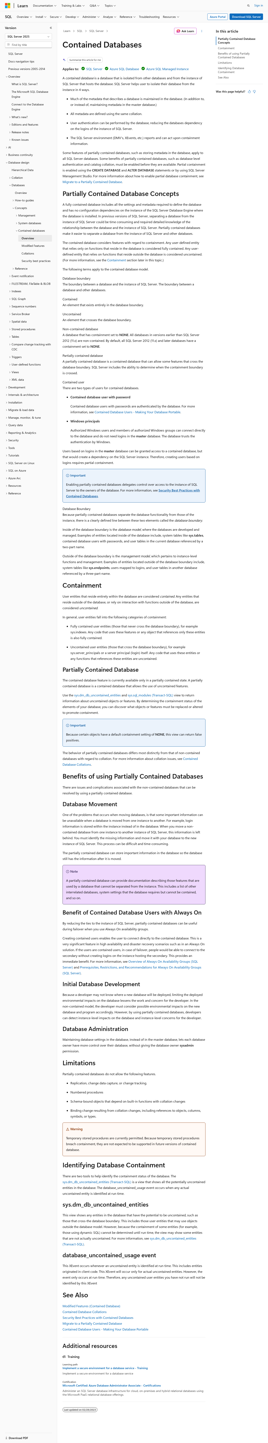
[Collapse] (51, 28)
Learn (66, 31)
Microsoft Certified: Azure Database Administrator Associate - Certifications (112, 1385)
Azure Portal (218, 17)
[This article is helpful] (249, 91)
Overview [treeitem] (21, 193)
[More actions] (201, 31)
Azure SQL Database (124, 69)
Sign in (258, 5)
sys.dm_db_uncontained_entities (97, 695)
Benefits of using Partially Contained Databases (234, 55)
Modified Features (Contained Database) (91, 1306)
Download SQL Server (246, 17)
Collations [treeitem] (28, 253)
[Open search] (248, 5)
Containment (116, 260)
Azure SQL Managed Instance (167, 69)
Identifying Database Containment (231, 70)
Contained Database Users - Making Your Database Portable (137, 412)
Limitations (225, 63)
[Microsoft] (7, 5)
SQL (79, 31)
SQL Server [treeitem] (15, 54)
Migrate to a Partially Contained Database (92, 182)
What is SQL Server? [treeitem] (25, 84)
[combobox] (28, 36)
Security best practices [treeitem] (36, 261)
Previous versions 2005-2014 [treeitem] (26, 69)
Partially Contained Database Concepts (236, 40)
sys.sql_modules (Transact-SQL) (150, 695)
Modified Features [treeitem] (33, 246)
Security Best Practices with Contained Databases (98, 1317)
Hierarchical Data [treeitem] (22, 170)
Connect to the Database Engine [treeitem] (28, 106)
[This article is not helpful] (254, 91)
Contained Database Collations (85, 1312)
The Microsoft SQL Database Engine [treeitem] (30, 94)
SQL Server (96, 31)
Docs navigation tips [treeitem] (21, 61)
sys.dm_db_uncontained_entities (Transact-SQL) (97, 1182)
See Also (223, 77)
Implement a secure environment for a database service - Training (105, 1368)
